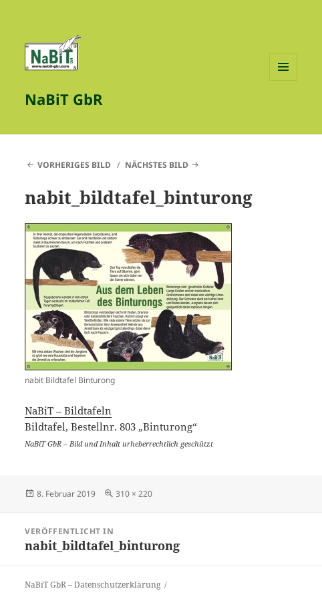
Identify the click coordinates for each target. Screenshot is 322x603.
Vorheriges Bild (74, 164)
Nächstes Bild (156, 164)
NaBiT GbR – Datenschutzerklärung (92, 584)
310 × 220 (134, 493)
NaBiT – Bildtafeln (68, 410)
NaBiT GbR (64, 99)
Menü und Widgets (283, 80)
